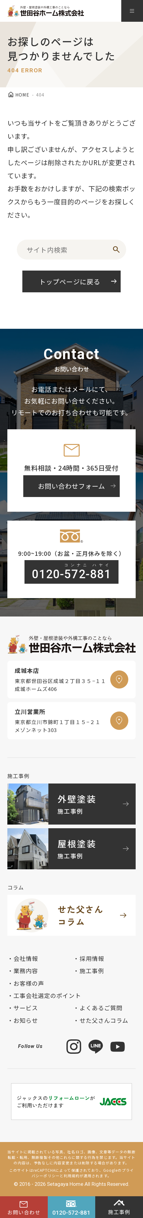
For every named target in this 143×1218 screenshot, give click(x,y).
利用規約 (72, 1175)
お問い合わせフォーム (78, 486)
